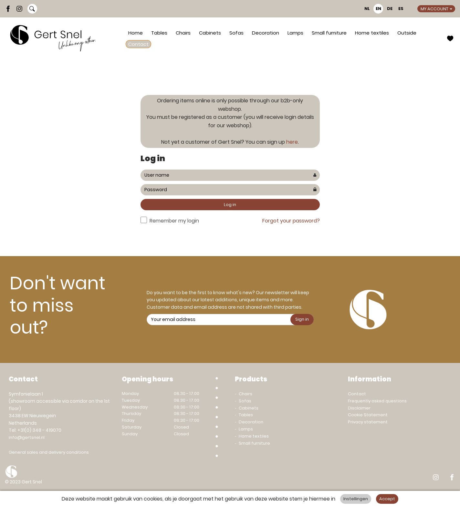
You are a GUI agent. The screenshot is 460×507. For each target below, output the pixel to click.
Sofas (236, 32)
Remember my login (174, 220)
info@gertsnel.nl (27, 437)
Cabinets (210, 32)
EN (378, 8)
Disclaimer (359, 408)
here (292, 142)
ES (400, 8)
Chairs (183, 32)
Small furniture (329, 32)
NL (367, 8)
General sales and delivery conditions (49, 452)
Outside (406, 32)
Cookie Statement (368, 415)
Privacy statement (368, 422)
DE (389, 8)
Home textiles (372, 32)
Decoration (265, 32)
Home (135, 32)
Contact (138, 44)
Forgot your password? (291, 220)
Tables (159, 32)
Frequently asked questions (377, 401)
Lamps (295, 32)
